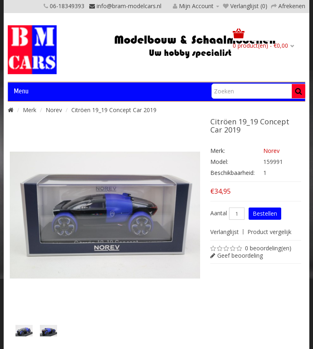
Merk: (217, 151)
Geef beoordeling (240, 255)
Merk (29, 110)
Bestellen (265, 213)
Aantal (218, 213)
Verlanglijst (224, 231)
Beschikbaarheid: (232, 173)
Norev (54, 110)
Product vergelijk (269, 232)
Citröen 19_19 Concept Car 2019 (113, 110)
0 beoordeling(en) (268, 248)
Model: (219, 162)
